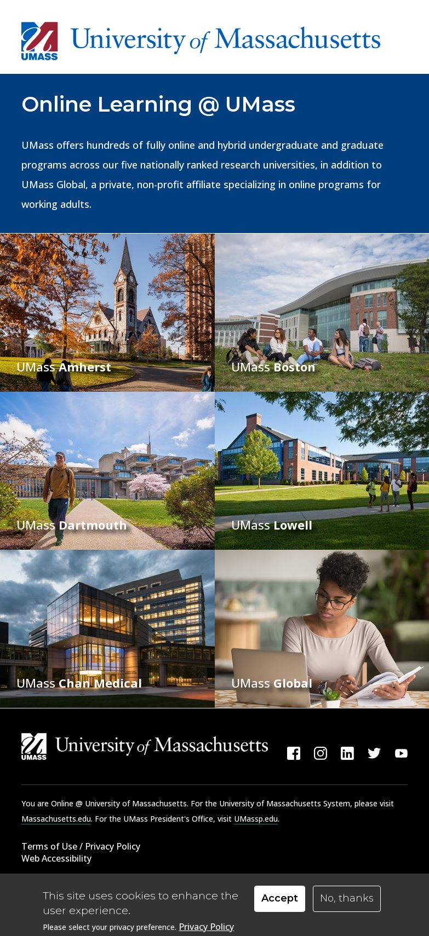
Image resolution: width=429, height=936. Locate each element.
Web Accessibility (56, 858)
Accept (279, 899)
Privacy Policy (206, 927)
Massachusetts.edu (56, 818)
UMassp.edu (256, 818)
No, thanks (347, 899)
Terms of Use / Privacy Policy (80, 846)
